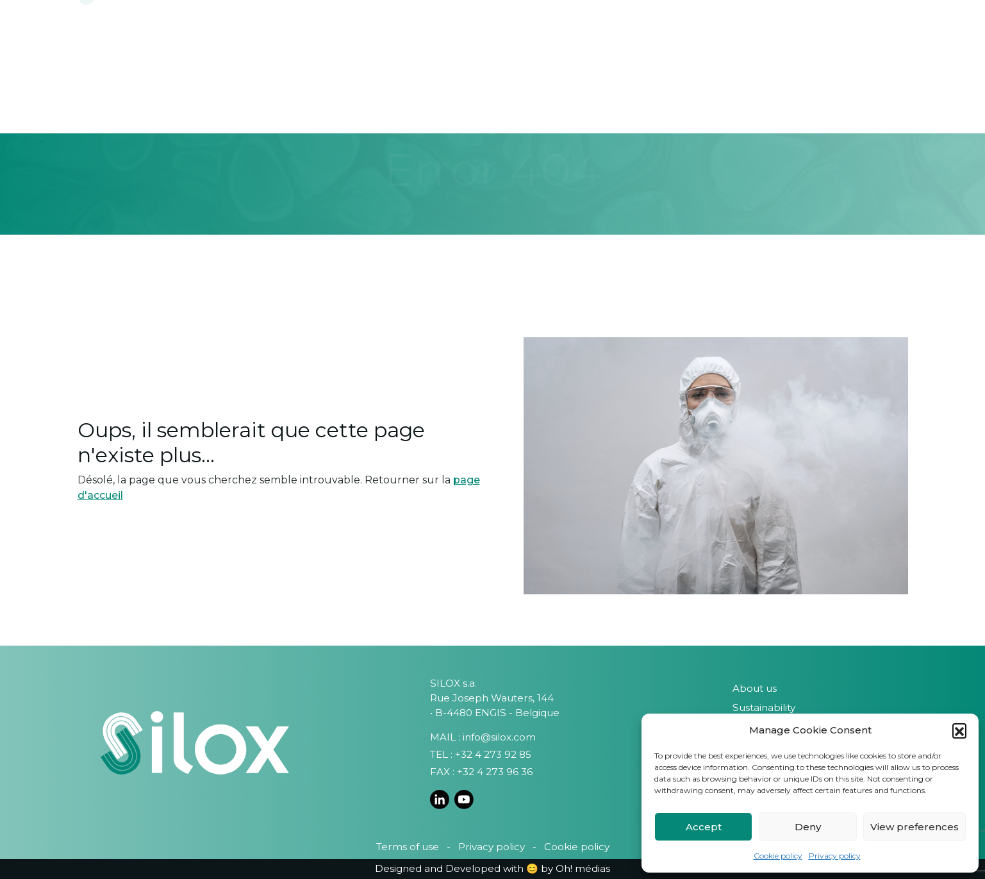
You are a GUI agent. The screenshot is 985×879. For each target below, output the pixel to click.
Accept (704, 827)
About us (755, 688)
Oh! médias (583, 868)
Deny (808, 827)
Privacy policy (835, 855)
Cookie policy (778, 855)
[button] (959, 730)
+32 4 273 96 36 (495, 772)
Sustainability (764, 707)
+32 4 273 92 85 (493, 754)
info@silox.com (499, 737)
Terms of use (407, 847)
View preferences (914, 827)
